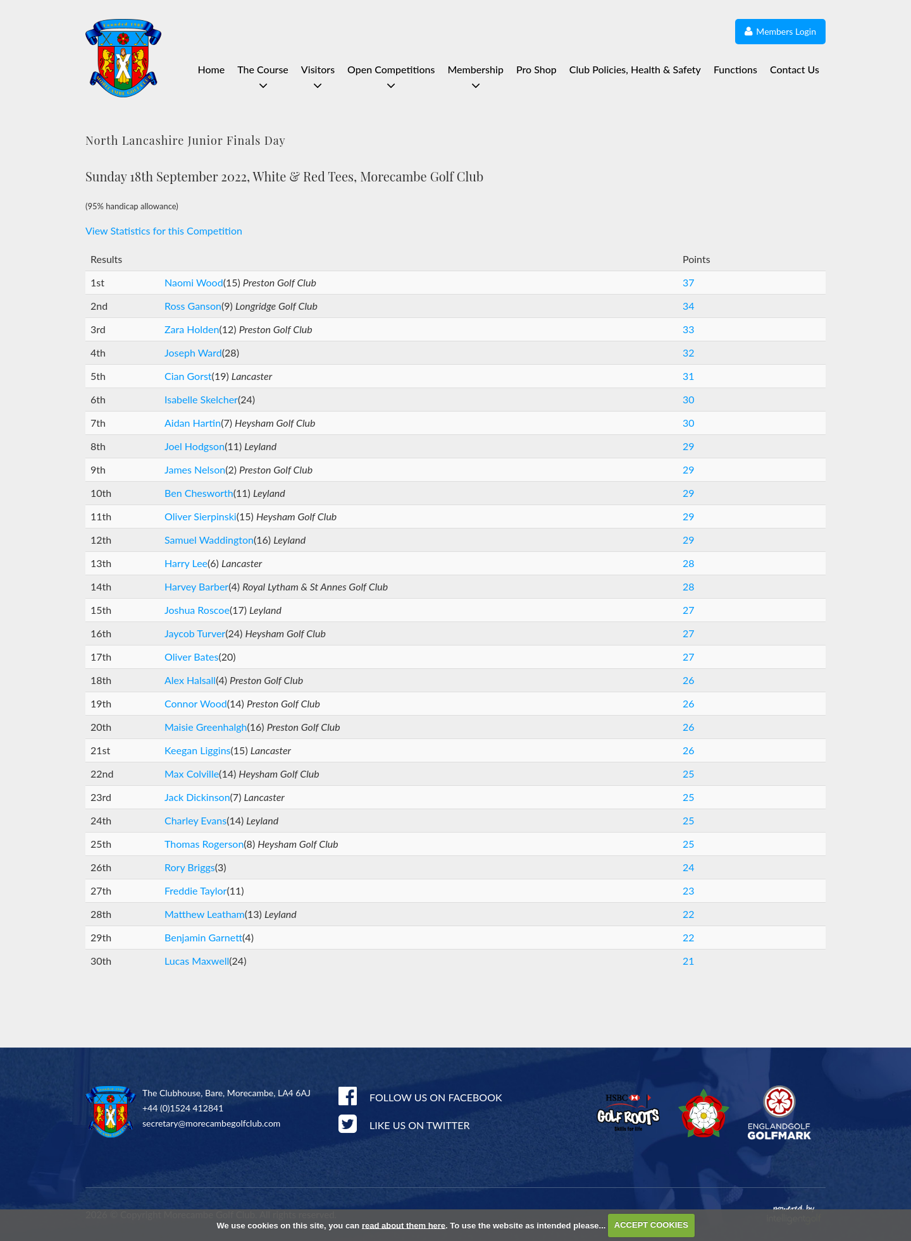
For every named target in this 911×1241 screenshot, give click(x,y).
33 (689, 329)
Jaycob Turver (194, 633)
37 (689, 282)
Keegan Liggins (197, 750)
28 (689, 563)
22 (689, 914)
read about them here (403, 1225)
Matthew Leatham (204, 914)
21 (689, 961)
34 (689, 306)
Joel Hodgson (194, 446)
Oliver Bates (191, 657)
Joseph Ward (193, 352)
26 (689, 680)
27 (689, 610)
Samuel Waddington (209, 540)
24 (689, 867)
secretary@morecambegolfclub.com (211, 1123)
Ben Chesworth (198, 493)
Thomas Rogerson (204, 844)
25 (689, 773)
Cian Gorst (188, 376)
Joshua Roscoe (197, 610)
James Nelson (194, 469)
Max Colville (191, 773)
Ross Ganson (192, 306)
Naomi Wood (193, 282)
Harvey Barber (196, 586)
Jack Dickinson (197, 797)
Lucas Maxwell (196, 961)
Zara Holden (191, 329)
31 (689, 376)
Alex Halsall (190, 680)
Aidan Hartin (192, 423)
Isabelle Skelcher (201, 399)
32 (689, 352)
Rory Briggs (189, 867)
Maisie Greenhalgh (205, 727)
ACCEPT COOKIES (651, 1225)
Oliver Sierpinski (200, 516)
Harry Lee (186, 563)
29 (689, 446)
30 (689, 399)
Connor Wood (195, 703)
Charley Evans (195, 820)
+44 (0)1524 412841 (182, 1108)
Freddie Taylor (195, 890)
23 (689, 890)
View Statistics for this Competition (163, 230)
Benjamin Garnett (203, 937)
